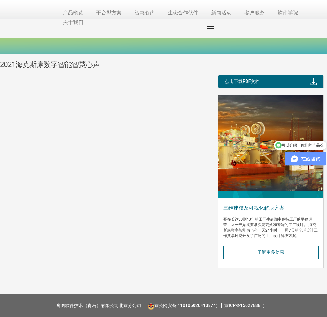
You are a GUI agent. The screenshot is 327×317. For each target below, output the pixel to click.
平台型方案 (109, 13)
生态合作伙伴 (183, 13)
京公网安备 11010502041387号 (186, 305)
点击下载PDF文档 (242, 81)
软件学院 (288, 13)
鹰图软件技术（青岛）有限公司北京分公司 (98, 305)
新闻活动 (221, 13)
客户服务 (254, 13)
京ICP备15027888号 (244, 305)
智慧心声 (144, 13)
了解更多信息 (270, 252)
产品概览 (73, 13)
